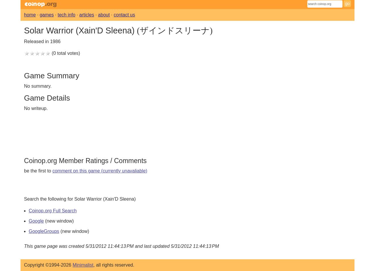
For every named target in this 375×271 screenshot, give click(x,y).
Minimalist (83, 264)
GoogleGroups (44, 231)
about (104, 14)
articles (86, 14)
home (30, 14)
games (47, 14)
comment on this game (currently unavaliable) (99, 170)
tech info (66, 14)
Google (36, 221)
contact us (124, 14)
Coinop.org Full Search (53, 210)
